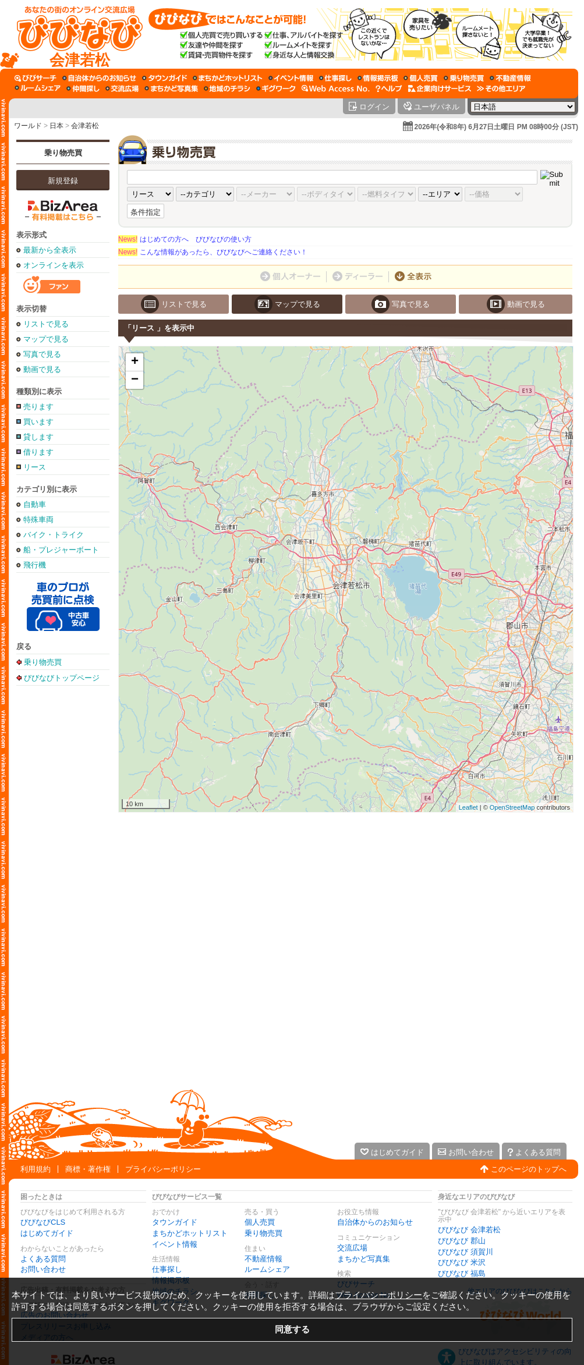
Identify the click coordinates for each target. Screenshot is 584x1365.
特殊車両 (38, 519)
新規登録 (63, 180)
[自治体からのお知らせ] (99, 78)
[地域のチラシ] (227, 88)
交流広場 (352, 1247)
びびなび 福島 (462, 1273)
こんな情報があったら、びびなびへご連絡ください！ (212, 252)
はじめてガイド (46, 1233)
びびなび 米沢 (462, 1262)
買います (38, 422)
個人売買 (260, 1222)
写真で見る (42, 354)
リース (34, 467)
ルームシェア (267, 1269)
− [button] (135, 380)
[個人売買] (421, 78)
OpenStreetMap (512, 807)
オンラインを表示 (53, 265)
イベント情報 (174, 1244)
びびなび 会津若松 (469, 1229)
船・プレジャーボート (61, 550)
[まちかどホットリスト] (228, 78)
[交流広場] (122, 88)
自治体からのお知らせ (375, 1222)
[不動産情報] (510, 78)
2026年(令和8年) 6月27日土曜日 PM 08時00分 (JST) (496, 127)
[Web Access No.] (336, 88)
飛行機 (34, 565)
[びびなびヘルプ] (389, 88)
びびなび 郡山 (462, 1240)
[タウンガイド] (164, 78)
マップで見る (46, 339)
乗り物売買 (63, 152)
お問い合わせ (43, 1269)
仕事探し (167, 1269)
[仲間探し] (83, 88)
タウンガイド (174, 1222)
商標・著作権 (88, 1169)
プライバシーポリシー (163, 1169)
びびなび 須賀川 (465, 1251)
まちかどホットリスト (190, 1233)
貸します (38, 437)
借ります (38, 452)
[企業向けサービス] (439, 88)
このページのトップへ (529, 1169)
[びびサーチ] (35, 78)
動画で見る (42, 369)
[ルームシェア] (38, 88)
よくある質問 (43, 1258)
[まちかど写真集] (171, 88)
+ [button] (135, 362)
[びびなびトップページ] (74, 34)
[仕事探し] (335, 78)
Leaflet (468, 807)
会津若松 (85, 126)
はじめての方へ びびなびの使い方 (185, 239)
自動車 (34, 504)
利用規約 (35, 1169)
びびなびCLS (42, 1222)
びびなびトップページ (62, 677)
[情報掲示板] (378, 78)
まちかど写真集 (363, 1258)
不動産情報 (263, 1258)
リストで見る (46, 324)
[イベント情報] (290, 78)
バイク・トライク (53, 534)
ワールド (28, 126)
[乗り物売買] (464, 78)
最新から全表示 (49, 250)
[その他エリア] (501, 88)
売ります (38, 406)
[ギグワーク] (276, 88)
